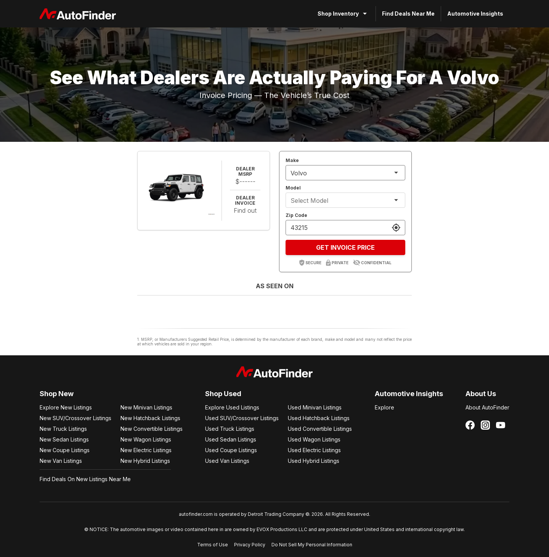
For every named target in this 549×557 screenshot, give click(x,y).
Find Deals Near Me (408, 13)
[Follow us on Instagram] (485, 425)
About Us (481, 394)
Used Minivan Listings (315, 407)
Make (292, 160)
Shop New (57, 394)
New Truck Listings (63, 428)
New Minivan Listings (146, 407)
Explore (384, 407)
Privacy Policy (249, 544)
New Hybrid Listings (145, 460)
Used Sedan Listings (230, 439)
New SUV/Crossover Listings (75, 418)
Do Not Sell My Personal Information (311, 544)
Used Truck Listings (229, 428)
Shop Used (223, 394)
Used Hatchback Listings (319, 418)
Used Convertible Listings (320, 428)
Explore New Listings (66, 407)
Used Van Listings (227, 460)
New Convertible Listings (151, 428)
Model (293, 188)
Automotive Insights (475, 13)
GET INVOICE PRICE (345, 247)
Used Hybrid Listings (313, 460)
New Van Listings (61, 460)
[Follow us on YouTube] (500, 425)
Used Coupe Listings (231, 450)
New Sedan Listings (64, 439)
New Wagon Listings (145, 439)
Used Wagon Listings (314, 439)
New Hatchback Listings (150, 418)
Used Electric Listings (314, 450)
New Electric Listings (146, 450)
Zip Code (296, 215)
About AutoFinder (487, 407)
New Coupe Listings (65, 450)
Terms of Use (212, 544)
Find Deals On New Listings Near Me (85, 479)
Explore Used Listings (232, 407)
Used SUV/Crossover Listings (242, 418)
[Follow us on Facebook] (470, 425)
